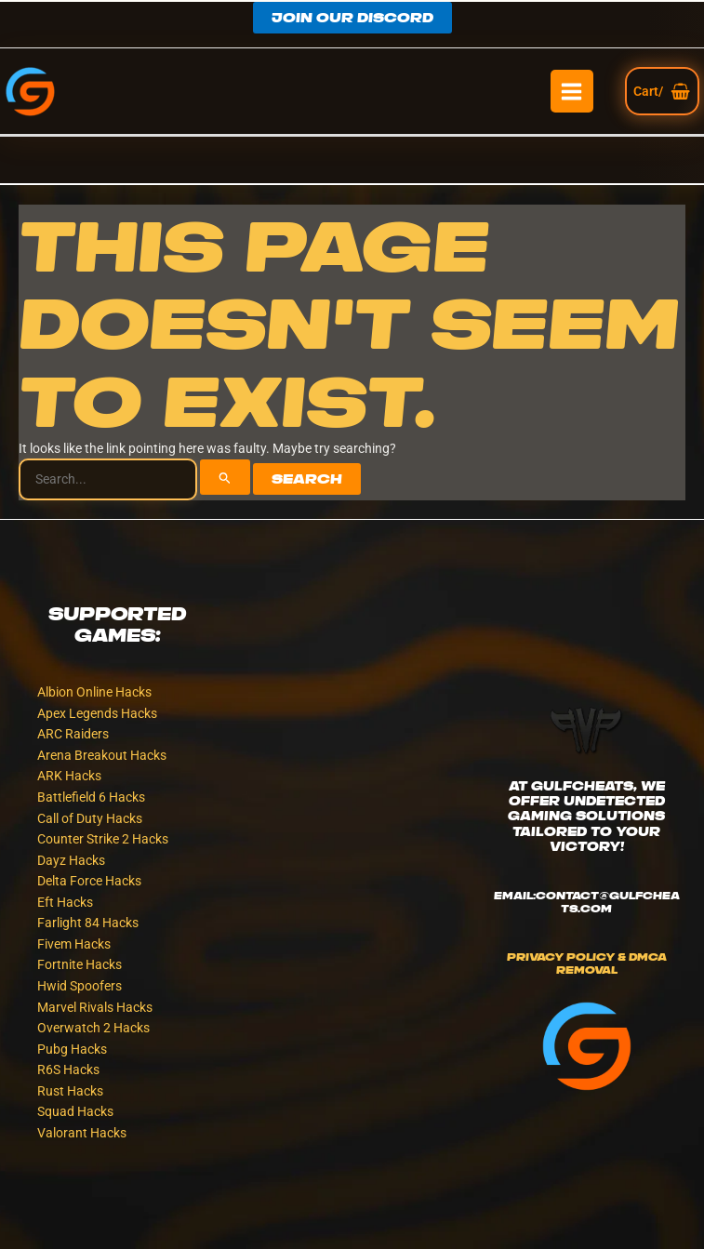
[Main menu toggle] (572, 91)
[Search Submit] (225, 477)
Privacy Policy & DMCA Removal (587, 963)
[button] (352, 17)
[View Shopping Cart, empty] (662, 91)
